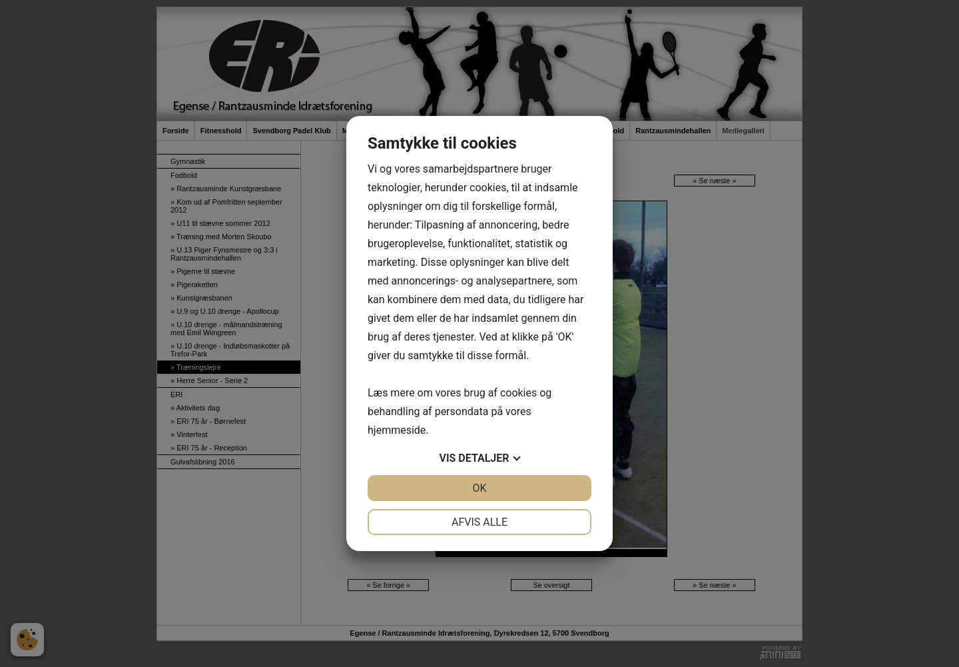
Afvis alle (479, 522)
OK (479, 488)
